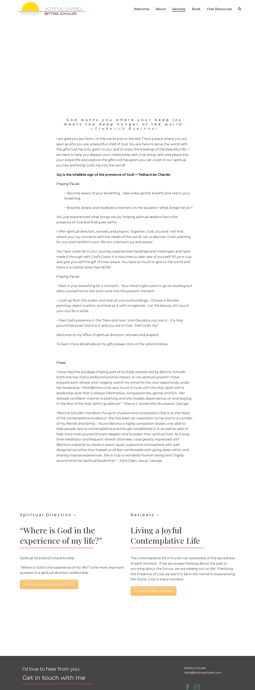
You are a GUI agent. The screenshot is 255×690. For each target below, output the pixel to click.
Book (196, 9)
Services (178, 9)
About (161, 9)
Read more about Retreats (153, 591)
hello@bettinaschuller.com (202, 672)
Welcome (141, 9)
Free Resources (219, 9)
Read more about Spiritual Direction (49, 584)
